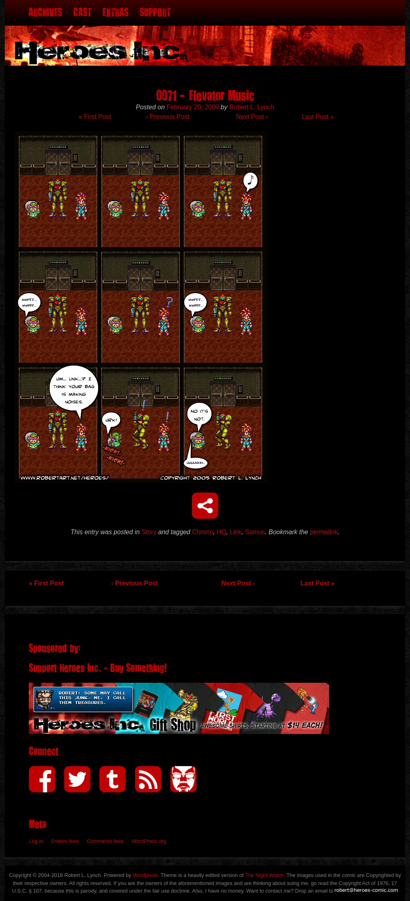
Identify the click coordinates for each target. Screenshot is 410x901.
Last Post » (318, 116)
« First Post (94, 116)
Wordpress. (146, 875)
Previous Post (167, 116)
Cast (82, 12)
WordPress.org (149, 841)
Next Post (251, 116)
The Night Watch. (265, 875)
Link (235, 532)
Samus (255, 532)
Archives (45, 12)
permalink (324, 532)
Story (148, 532)
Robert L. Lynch (251, 107)
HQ (221, 532)
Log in (36, 841)
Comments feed (105, 841)
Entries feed (64, 841)
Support (155, 12)
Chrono (202, 532)
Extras (115, 12)
